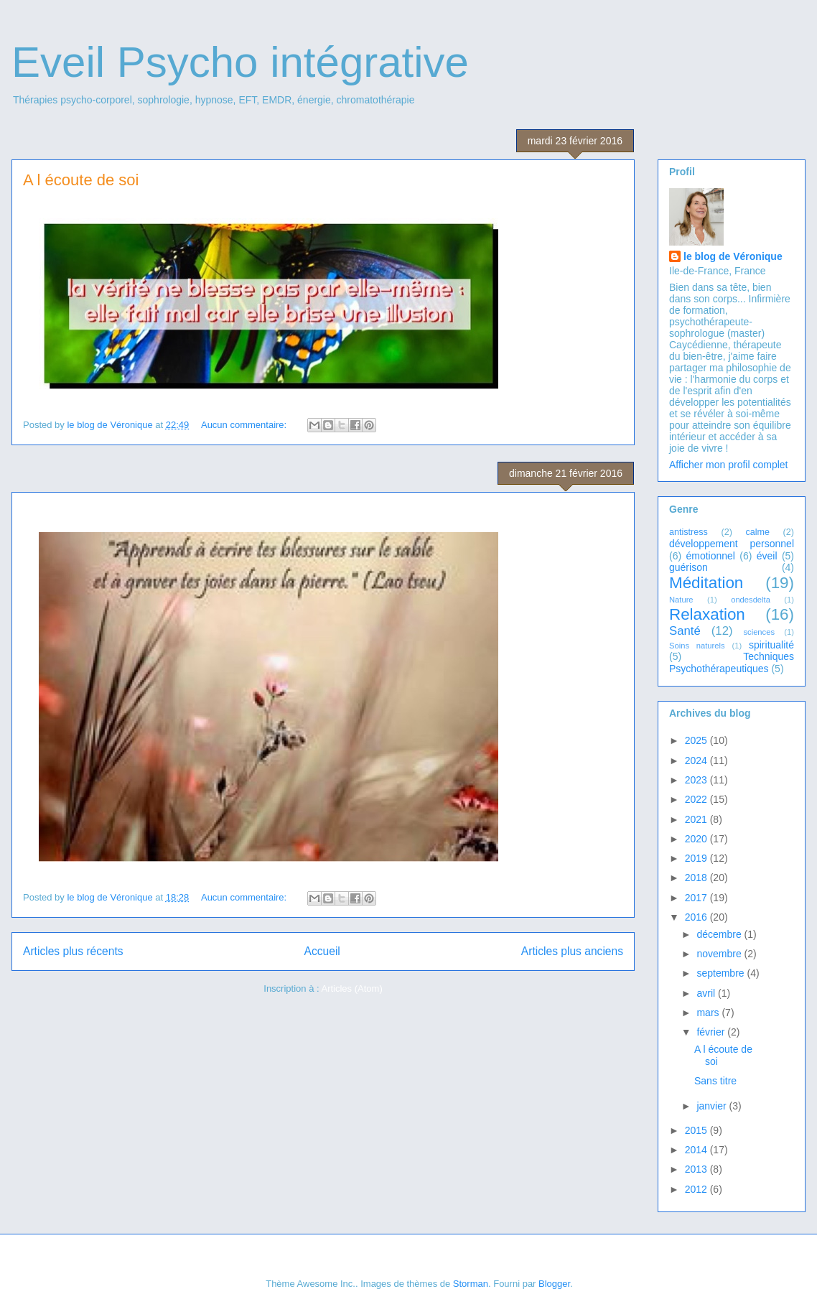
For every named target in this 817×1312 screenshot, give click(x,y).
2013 (697, 1169)
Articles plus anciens (572, 951)
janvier (712, 1106)
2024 (697, 760)
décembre (720, 934)
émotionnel (710, 556)
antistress (688, 532)
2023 (697, 780)
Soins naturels (697, 645)
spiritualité (771, 645)
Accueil (322, 951)
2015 (697, 1130)
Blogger (554, 1283)
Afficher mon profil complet (728, 464)
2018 (697, 877)
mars (709, 1012)
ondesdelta (750, 599)
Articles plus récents (73, 951)
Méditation (706, 583)
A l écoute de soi (81, 180)
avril (707, 993)
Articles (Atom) (351, 988)
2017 (697, 897)
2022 (697, 799)
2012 (697, 1189)
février (711, 1032)
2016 (697, 917)
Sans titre (715, 1081)
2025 (697, 740)
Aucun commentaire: (245, 424)
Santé (685, 631)
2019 (697, 858)
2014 (697, 1149)
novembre (720, 953)
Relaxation (707, 614)
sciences (759, 632)
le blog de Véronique (733, 256)
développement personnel (731, 543)
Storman (470, 1283)
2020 (697, 839)
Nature (681, 599)
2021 (697, 819)
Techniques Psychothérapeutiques (731, 662)
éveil (767, 556)
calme (757, 532)
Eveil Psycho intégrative (240, 62)
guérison (688, 567)
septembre (721, 973)
